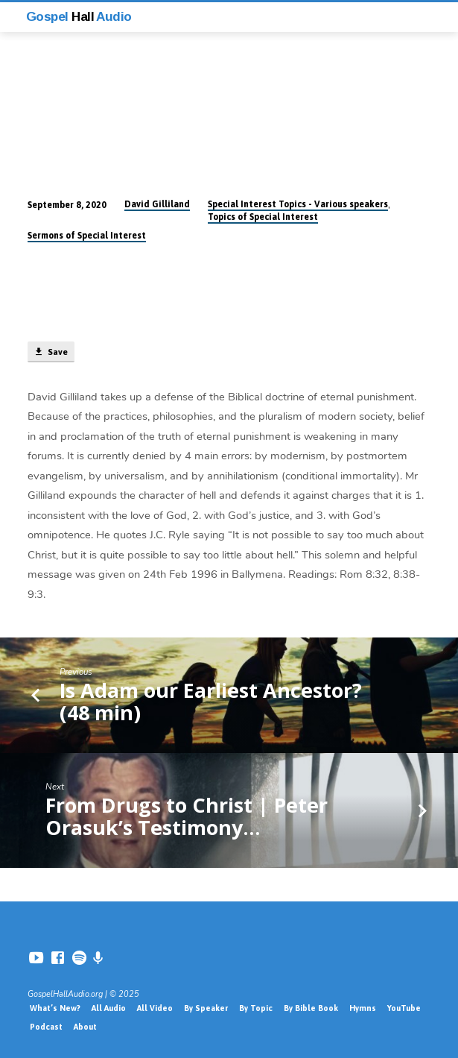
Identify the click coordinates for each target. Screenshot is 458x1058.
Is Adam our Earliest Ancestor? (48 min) (211, 701)
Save (51, 352)
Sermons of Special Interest (87, 235)
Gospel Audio (79, 16)
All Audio (109, 1008)
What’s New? (55, 1008)
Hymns (362, 1008)
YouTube (404, 1008)
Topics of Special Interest (263, 217)
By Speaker (206, 1008)
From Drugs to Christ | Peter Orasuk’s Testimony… (186, 816)
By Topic (256, 1008)
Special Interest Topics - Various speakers (298, 204)
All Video (155, 1008)
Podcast (46, 1026)
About (85, 1026)
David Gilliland (157, 204)
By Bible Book (311, 1008)
